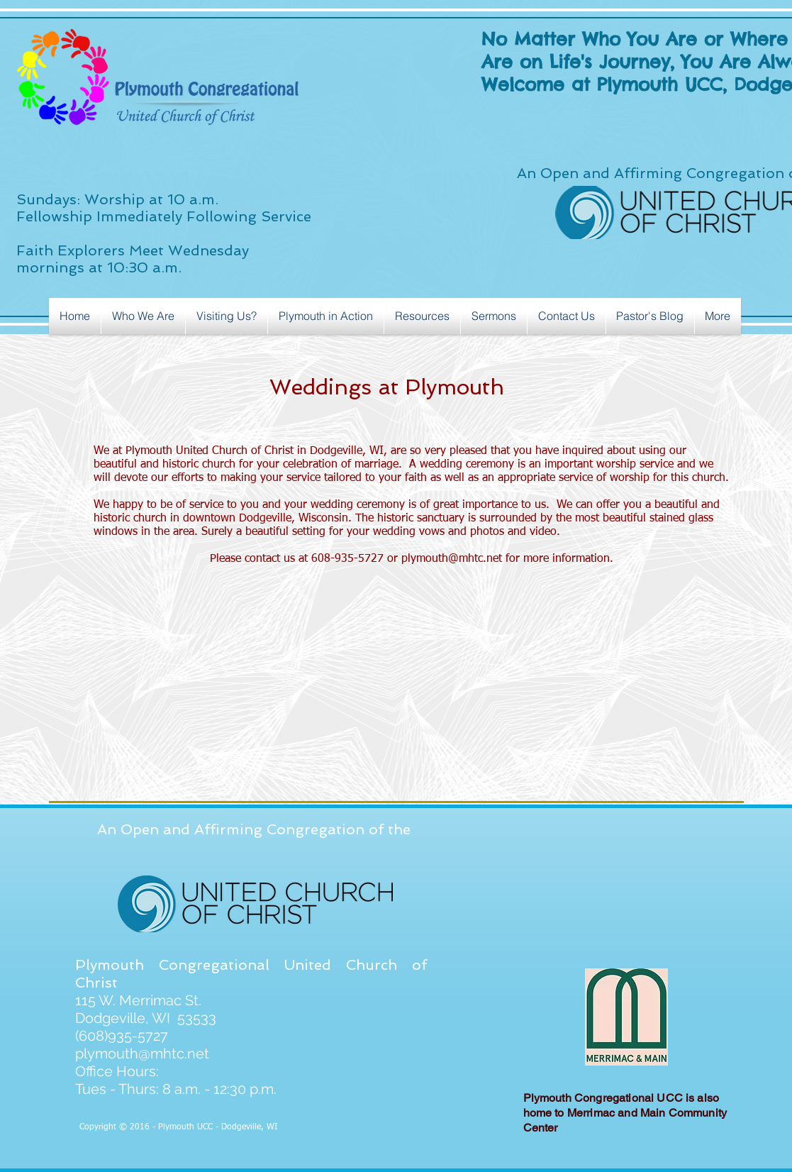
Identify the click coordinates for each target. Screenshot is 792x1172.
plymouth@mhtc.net (451, 559)
